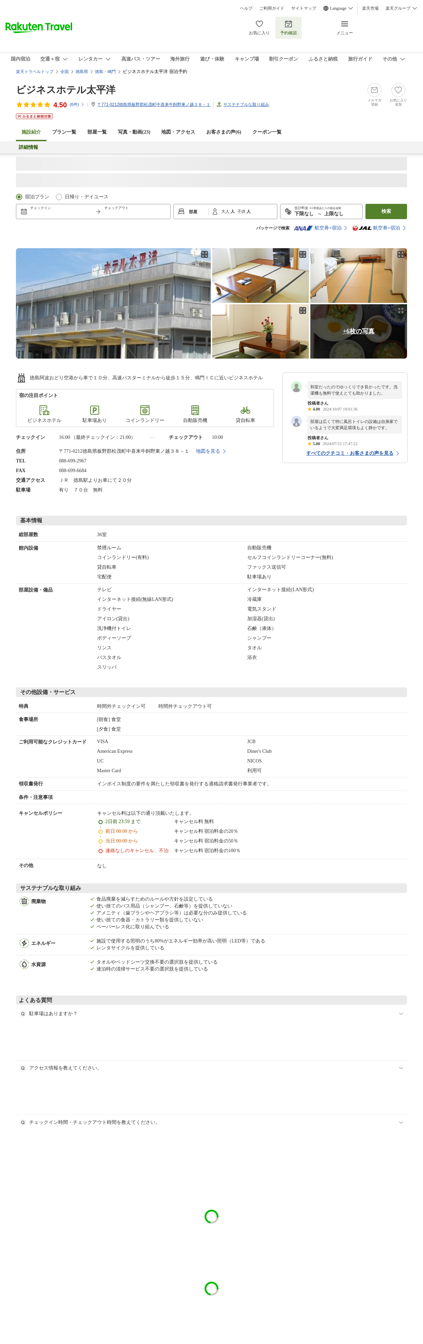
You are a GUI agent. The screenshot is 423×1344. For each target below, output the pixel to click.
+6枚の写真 (358, 331)
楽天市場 (370, 8)
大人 (226, 211)
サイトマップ (303, 8)
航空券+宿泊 (318, 228)
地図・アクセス (178, 132)
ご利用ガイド (271, 8)
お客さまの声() (223, 132)
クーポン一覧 (267, 132)
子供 (242, 211)
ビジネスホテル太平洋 (65, 89)
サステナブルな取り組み (246, 104)
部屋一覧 (97, 132)
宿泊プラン (37, 196)
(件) (77, 104)
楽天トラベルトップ (34, 71)
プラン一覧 (64, 132)
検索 (386, 211)
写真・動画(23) (134, 132)
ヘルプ (246, 8)
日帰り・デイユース (87, 196)
